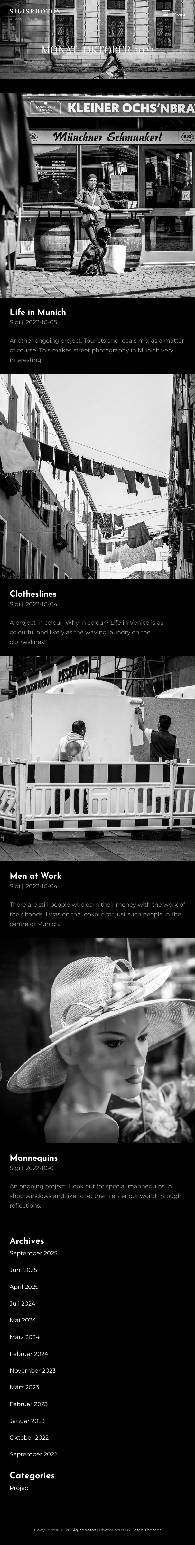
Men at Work (35, 876)
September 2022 (33, 1454)
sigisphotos (35, 11)
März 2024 (25, 1337)
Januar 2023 (27, 1420)
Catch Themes (146, 1529)
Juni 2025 (23, 1270)
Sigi (15, 322)
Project (20, 1488)
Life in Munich (38, 312)
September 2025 (33, 1253)
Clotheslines (33, 594)
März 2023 (24, 1387)
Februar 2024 (29, 1353)
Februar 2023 (29, 1404)
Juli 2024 (22, 1303)
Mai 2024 (23, 1320)
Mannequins (34, 1158)
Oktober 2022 (29, 1437)
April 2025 (24, 1286)
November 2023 (33, 1370)
